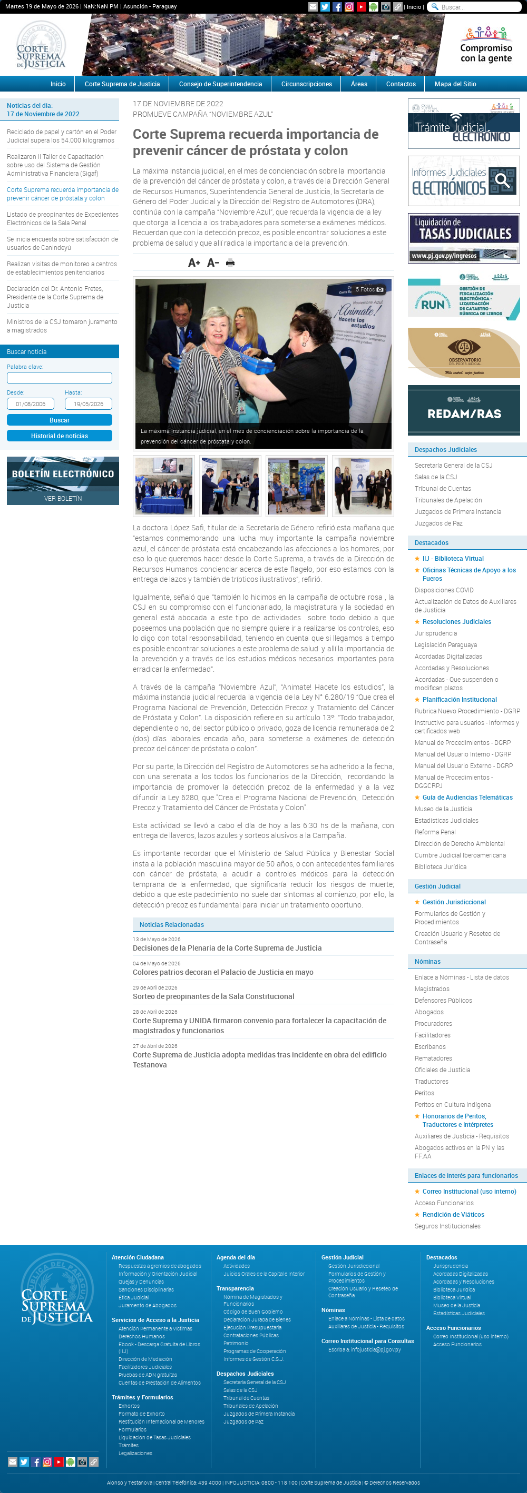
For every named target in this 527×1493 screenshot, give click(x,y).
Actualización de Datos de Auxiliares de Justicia (465, 605)
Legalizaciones (135, 1453)
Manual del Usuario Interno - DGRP (463, 754)
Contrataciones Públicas (251, 1335)
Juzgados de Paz (439, 523)
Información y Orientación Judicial (158, 1273)
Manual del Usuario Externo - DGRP (464, 765)
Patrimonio (236, 1343)
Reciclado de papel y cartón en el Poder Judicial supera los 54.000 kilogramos (61, 135)
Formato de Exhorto (142, 1413)
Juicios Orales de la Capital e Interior (264, 1273)
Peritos (424, 1092)
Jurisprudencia (436, 633)
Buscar (60, 420)
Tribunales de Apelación (448, 500)
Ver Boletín (63, 498)
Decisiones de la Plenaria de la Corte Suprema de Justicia (227, 948)
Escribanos (430, 1046)
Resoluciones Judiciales (457, 621)
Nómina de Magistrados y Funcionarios (252, 1300)
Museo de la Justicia (443, 808)
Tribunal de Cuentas (443, 488)
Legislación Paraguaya (446, 644)
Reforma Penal (435, 832)
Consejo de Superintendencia (220, 83)
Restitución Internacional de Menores (161, 1421)
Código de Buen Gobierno (253, 1311)
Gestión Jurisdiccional (454, 901)
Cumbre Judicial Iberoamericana (460, 855)
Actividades (236, 1266)
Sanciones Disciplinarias (146, 1289)
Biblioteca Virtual (452, 1297)
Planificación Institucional (460, 699)
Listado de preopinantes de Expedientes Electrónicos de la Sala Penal (63, 218)
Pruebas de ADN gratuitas (148, 1374)
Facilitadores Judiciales (145, 1367)
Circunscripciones (306, 83)
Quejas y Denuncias (141, 1281)
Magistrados (432, 988)
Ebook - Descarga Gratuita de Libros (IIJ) (159, 1348)
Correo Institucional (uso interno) (469, 1191)
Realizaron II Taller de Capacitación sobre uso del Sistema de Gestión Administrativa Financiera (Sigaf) (55, 164)
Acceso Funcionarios (444, 1202)
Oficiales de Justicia (442, 1069)
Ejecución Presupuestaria (252, 1327)
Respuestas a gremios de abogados (160, 1266)
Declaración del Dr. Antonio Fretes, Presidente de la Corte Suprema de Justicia (55, 296)
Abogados (429, 1011)
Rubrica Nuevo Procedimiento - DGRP (467, 711)
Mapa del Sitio (455, 83)
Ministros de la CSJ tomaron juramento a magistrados (62, 325)
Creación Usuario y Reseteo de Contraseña (457, 937)
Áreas (359, 83)
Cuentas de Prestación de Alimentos (160, 1382)
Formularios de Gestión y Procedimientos (450, 917)
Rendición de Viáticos (453, 1214)
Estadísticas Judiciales (447, 820)
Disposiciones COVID (444, 590)
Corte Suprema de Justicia (122, 83)
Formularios (133, 1429)
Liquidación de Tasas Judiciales (155, 1437)
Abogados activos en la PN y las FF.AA (459, 1151)
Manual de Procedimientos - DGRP (463, 742)
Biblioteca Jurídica (440, 866)
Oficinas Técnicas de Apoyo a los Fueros (469, 574)
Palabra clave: (25, 366)
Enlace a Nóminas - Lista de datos (462, 977)
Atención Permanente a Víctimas (155, 1328)
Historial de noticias (59, 435)
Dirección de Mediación (145, 1359)
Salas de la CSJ (436, 476)
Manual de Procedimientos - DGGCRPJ (454, 781)
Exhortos (129, 1406)
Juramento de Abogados (148, 1305)
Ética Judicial (134, 1297)
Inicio (414, 7)
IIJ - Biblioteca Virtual (453, 558)
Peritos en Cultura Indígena (453, 1104)
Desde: (15, 392)
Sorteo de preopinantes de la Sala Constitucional (214, 996)
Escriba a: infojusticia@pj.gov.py (364, 1349)
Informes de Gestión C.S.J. (253, 1359)
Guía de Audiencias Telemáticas (468, 797)
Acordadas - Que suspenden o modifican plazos (457, 683)
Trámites (129, 1445)
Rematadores (433, 1058)
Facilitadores (433, 1035)
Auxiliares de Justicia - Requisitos (462, 1136)
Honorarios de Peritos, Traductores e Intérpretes (458, 1120)
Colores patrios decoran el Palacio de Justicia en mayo (223, 972)
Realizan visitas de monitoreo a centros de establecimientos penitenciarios (62, 267)
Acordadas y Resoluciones (452, 667)
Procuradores (433, 1023)
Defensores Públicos (443, 1000)
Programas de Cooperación (254, 1351)
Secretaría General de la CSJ (454, 465)
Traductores (431, 1081)
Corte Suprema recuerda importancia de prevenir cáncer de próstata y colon (63, 193)
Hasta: (73, 392)
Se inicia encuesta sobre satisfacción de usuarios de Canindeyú (62, 243)
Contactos (401, 83)
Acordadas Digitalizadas (448, 656)
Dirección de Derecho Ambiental (460, 843)
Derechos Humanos (142, 1336)
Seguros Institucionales (448, 1226)
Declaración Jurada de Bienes (257, 1319)
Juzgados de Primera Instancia (458, 511)
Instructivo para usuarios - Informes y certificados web (467, 726)
